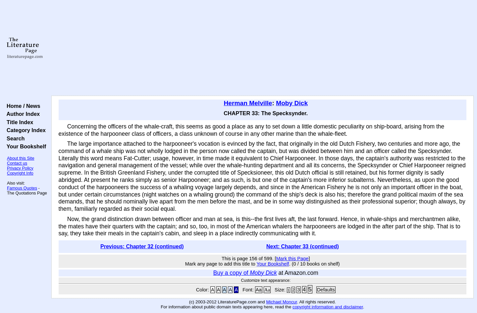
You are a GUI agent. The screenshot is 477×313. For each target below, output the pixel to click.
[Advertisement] (262, 48)
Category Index (25, 130)
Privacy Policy (20, 168)
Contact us (17, 163)
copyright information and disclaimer (327, 306)
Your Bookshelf (25, 146)
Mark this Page (292, 258)
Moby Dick (292, 103)
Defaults (326, 289)
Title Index (18, 122)
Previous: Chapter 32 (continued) (142, 246)
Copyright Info (20, 173)
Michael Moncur (281, 301)
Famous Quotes (22, 188)
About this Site (20, 158)
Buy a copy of (245, 273)
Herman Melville (248, 103)
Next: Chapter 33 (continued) (302, 246)
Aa (259, 289)
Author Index (22, 114)
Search (14, 138)
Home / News (22, 106)
